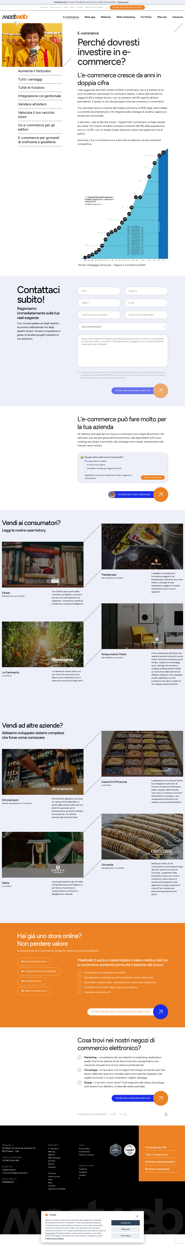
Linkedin (82, 1186)
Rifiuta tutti (125, 1229)
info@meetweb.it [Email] (10, 1180)
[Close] (137, 1216)
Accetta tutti (125, 1223)
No (122, 1125)
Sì (111, 1125)
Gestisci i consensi (87, 1165)
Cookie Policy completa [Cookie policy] (54, 1238)
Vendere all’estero (33, 110)
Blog (72, 7)
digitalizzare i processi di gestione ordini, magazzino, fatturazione (108, 479)
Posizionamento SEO (35, 979)
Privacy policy (85, 1159)
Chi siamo (44, 7)
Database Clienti (33, 999)
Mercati (162, 17)
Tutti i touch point (160, 1166)
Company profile (159, 1158)
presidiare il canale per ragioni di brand (104, 471)
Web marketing (126, 17)
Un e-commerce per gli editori (37, 134)
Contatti (79, 7)
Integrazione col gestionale (31, 99)
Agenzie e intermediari (94, 7)
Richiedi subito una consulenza (142, 498)
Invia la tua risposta (153, 480)
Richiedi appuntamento (158, 1177)
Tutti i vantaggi (31, 79)
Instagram (83, 1183)
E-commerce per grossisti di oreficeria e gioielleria (40, 147)
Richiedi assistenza (161, 1188)
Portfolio (146, 17)
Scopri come (123, 2)
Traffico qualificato (36, 1009)
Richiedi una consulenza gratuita (127, 7)
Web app (90, 17)
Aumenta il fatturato (35, 71)
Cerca (106, 7)
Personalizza (50, 1233)
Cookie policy (85, 1162)
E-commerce (71, 17)
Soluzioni (177, 17)
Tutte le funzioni (32, 88)
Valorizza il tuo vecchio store (37, 121)
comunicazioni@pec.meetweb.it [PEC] (16, 1183)
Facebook (83, 1179)
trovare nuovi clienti (96, 467)
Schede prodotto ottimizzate (40, 989)
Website (106, 17)
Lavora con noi (56, 7)
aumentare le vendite (96, 464)
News (66, 7)
